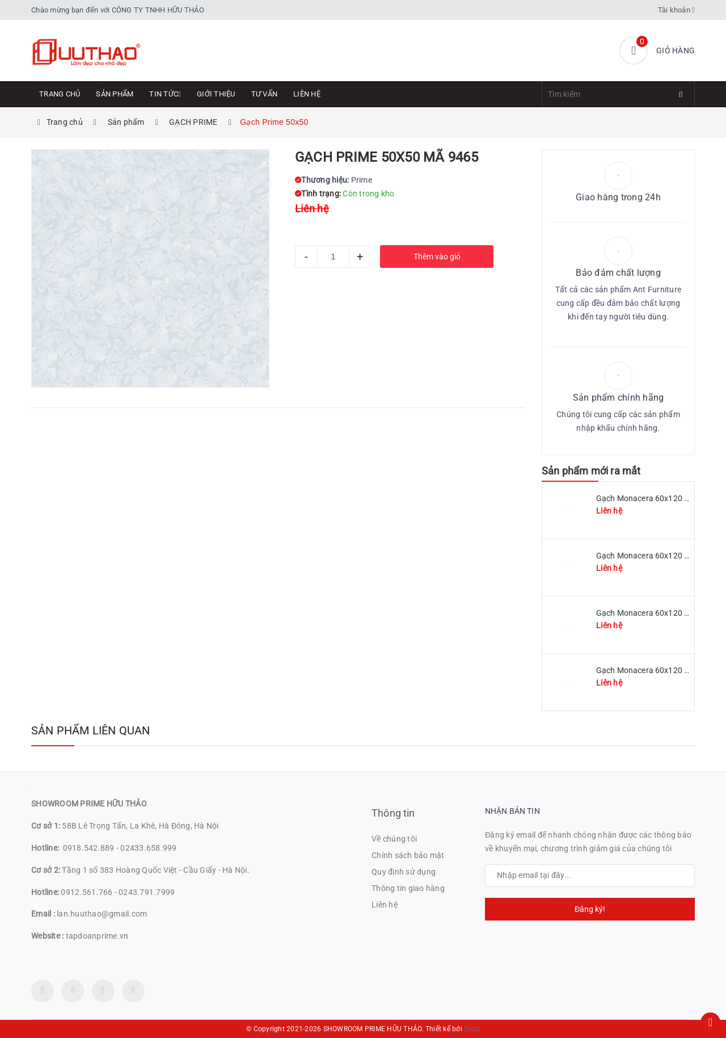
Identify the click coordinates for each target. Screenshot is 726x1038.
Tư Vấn (264, 94)
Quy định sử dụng (404, 871)
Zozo (472, 1029)
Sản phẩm (114, 94)
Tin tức (165, 94)
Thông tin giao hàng (408, 888)
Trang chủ (59, 94)
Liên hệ (306, 94)
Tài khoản (676, 10)
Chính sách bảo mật (408, 855)
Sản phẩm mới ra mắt (591, 471)
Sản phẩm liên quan (90, 730)
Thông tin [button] (393, 813)
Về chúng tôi (394, 838)
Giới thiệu (216, 94)
